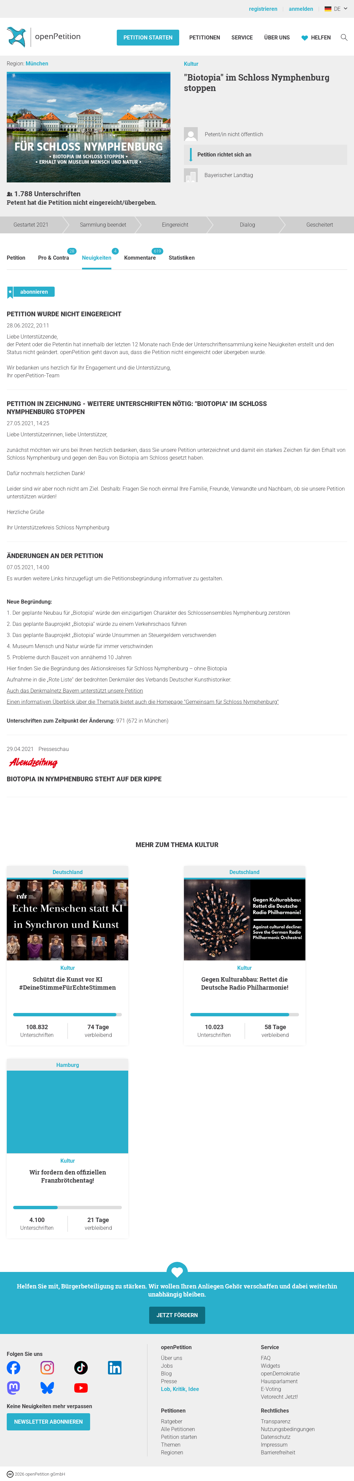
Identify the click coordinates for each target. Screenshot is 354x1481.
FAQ (266, 1358)
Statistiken (182, 258)
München (37, 63)
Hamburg (67, 1065)
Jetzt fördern (177, 1315)
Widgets (270, 1366)
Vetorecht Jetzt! (279, 1397)
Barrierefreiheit (278, 1452)
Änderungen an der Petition (55, 556)
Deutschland (68, 872)
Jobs (167, 1366)
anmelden (301, 9)
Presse (169, 1381)
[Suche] (344, 37)
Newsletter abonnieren (48, 1422)
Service (242, 37)
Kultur (191, 64)
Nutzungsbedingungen (288, 1429)
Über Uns (277, 37)
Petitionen (205, 37)
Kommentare (140, 254)
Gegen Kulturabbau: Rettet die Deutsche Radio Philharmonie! (244, 983)
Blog (166, 1373)
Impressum (274, 1445)
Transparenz (276, 1421)
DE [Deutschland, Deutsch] (333, 9)
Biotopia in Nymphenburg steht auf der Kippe (84, 779)
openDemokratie (280, 1373)
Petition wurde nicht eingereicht (64, 314)
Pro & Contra (53, 254)
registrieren (263, 9)
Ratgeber (171, 1421)
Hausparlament (279, 1381)
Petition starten (148, 37)
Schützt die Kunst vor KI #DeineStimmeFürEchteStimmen (67, 983)
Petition (16, 258)
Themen (171, 1445)
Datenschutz (276, 1437)
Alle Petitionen (178, 1429)
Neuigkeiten (96, 254)
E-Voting (271, 1389)
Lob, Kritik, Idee (180, 1389)
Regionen (172, 1452)
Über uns (171, 1358)
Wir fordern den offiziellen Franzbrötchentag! (67, 1176)
